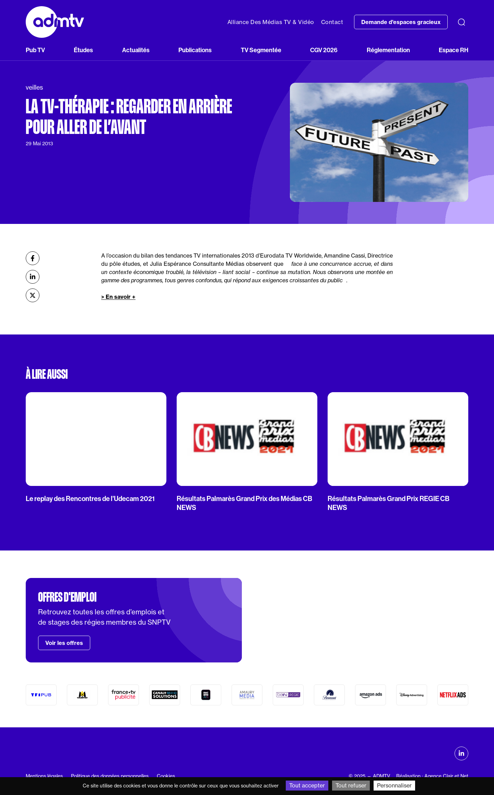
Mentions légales (44, 776)
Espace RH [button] (453, 50)
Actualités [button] (136, 50)
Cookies (166, 776)
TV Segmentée (261, 50)
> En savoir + (118, 296)
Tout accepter (307, 785)
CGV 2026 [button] (324, 50)
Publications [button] (195, 50)
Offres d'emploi (67, 597)
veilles (34, 87)
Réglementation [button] (388, 50)
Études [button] (83, 50)
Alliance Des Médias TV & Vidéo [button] (270, 22)
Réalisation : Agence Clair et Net (432, 776)
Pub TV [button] (35, 50)
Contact (332, 22)
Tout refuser (351, 785)
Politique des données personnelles (110, 776)
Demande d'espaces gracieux (400, 22)
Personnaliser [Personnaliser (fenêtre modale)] (394, 785)
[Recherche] (461, 22)
